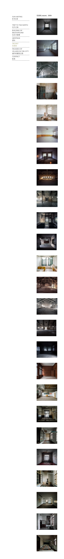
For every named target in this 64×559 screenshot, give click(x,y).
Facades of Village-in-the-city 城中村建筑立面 (20, 51)
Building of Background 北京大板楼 (17, 33)
